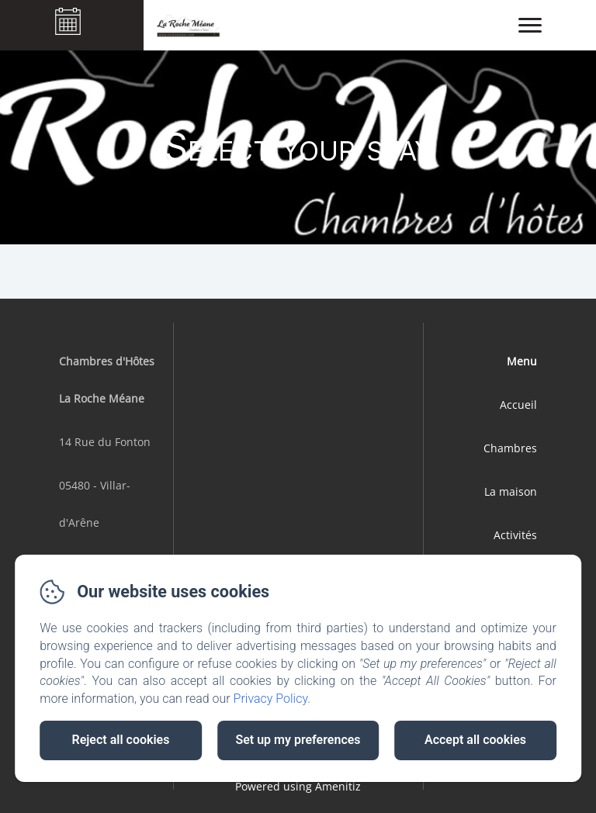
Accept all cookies (475, 739)
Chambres (510, 448)
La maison (510, 491)
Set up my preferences (297, 739)
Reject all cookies (121, 739)
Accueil (518, 404)
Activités (515, 535)
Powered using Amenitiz (298, 786)
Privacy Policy (271, 698)
